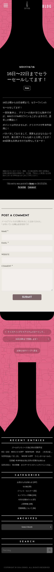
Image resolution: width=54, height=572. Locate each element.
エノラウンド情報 (25, 495)
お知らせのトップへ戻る (27, 351)
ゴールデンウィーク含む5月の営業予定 (27, 448)
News (27, 88)
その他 (25, 487)
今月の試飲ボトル (25, 500)
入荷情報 (24, 504)
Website (5, 255)
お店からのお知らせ (25, 482)
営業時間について (25, 508)
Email (5, 243)
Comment (32, 187)
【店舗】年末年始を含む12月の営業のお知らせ (27, 461)
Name (4, 231)
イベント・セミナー (25, 491)
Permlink (22, 187)
